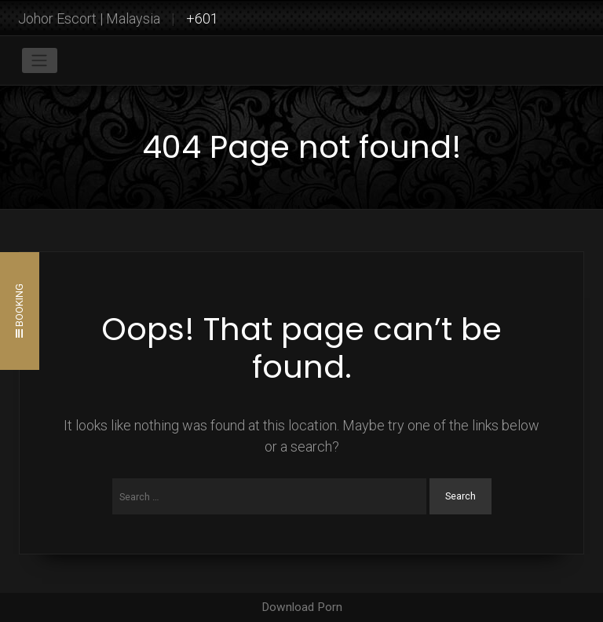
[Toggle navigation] (39, 60)
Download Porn (301, 607)
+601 (202, 18)
